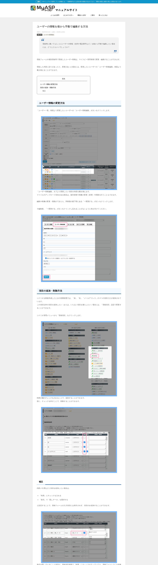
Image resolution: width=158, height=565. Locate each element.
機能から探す (82, 15)
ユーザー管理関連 (49, 34)
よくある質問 (55, 15)
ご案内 (92, 15)
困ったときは (103, 15)
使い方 (39, 34)
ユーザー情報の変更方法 (49, 84)
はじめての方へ (68, 15)
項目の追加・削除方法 (48, 87)
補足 (44, 91)
